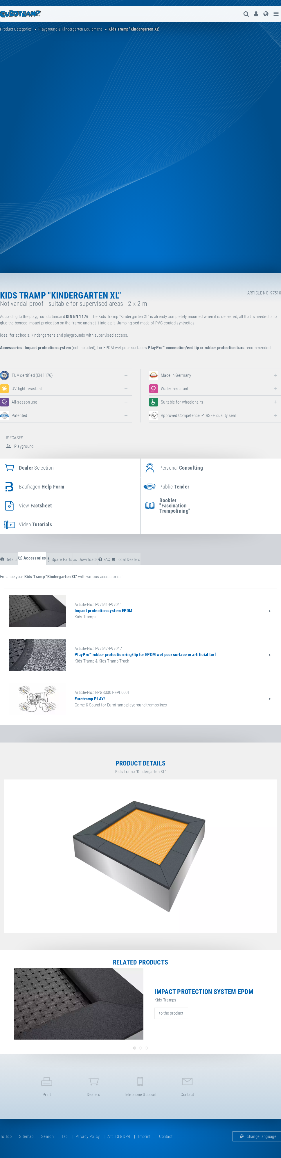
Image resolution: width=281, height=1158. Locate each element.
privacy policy (87, 1136)
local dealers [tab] (125, 559)
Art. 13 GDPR (118, 1136)
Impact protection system (48, 347)
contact (187, 1085)
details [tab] (9, 559)
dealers (93, 1085)
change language (256, 1136)
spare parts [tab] (59, 559)
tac (65, 1136)
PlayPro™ (156, 347)
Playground (19, 446)
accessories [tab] (32, 558)
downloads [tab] (85, 559)
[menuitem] (256, 14)
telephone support (140, 1085)
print (47, 1085)
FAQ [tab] (104, 559)
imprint (144, 1136)
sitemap (26, 1136)
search (47, 1136)
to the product (171, 1013)
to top (6, 1136)
